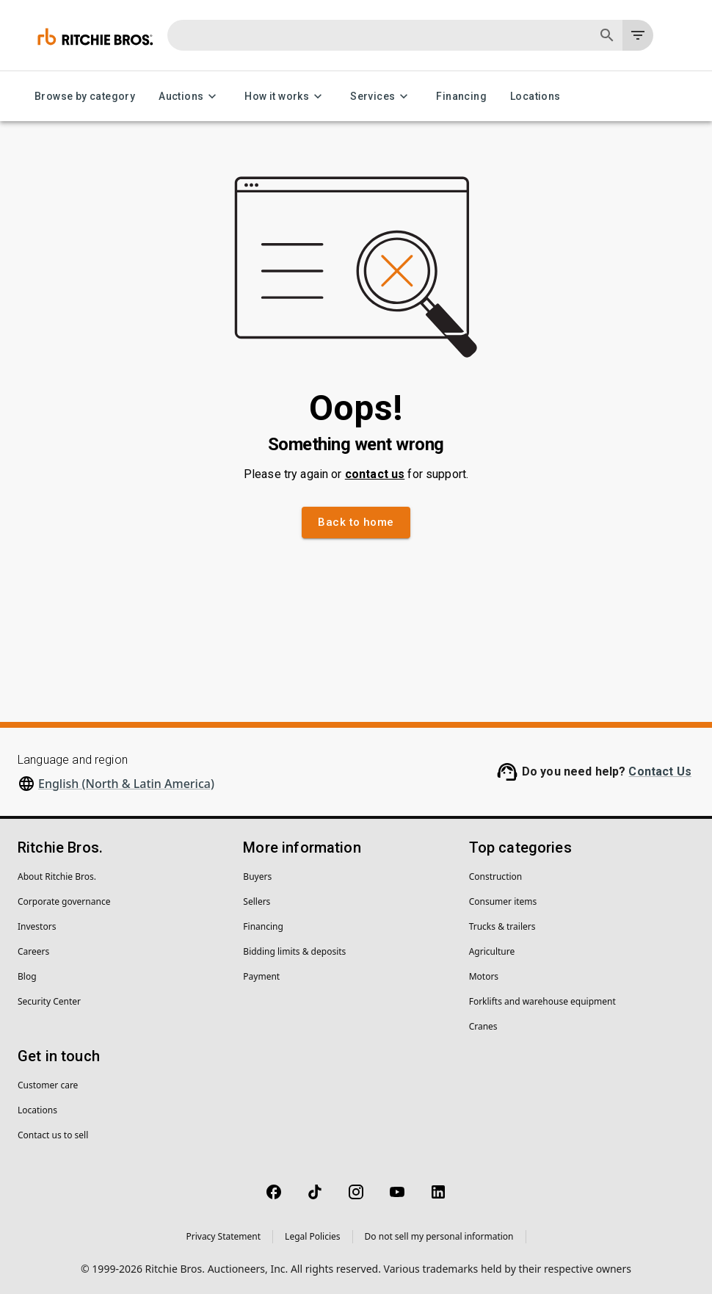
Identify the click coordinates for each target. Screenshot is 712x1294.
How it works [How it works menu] (286, 96)
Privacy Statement (223, 1236)
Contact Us (659, 771)
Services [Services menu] (381, 96)
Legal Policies (312, 1236)
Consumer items (503, 901)
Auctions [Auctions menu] (190, 96)
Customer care (48, 1085)
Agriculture (492, 951)
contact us (375, 474)
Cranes (483, 1026)
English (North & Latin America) (126, 784)
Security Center (49, 1001)
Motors (483, 976)
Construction (496, 876)
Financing (461, 96)
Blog (27, 976)
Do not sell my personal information (439, 1236)
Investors (37, 926)
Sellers (256, 901)
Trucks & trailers (502, 926)
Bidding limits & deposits (294, 951)
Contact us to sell (53, 1135)
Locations (535, 96)
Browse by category (85, 96)
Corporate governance (64, 901)
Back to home (356, 522)
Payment (261, 976)
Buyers (257, 876)
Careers (33, 951)
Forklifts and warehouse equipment (542, 1001)
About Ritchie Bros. (57, 876)
